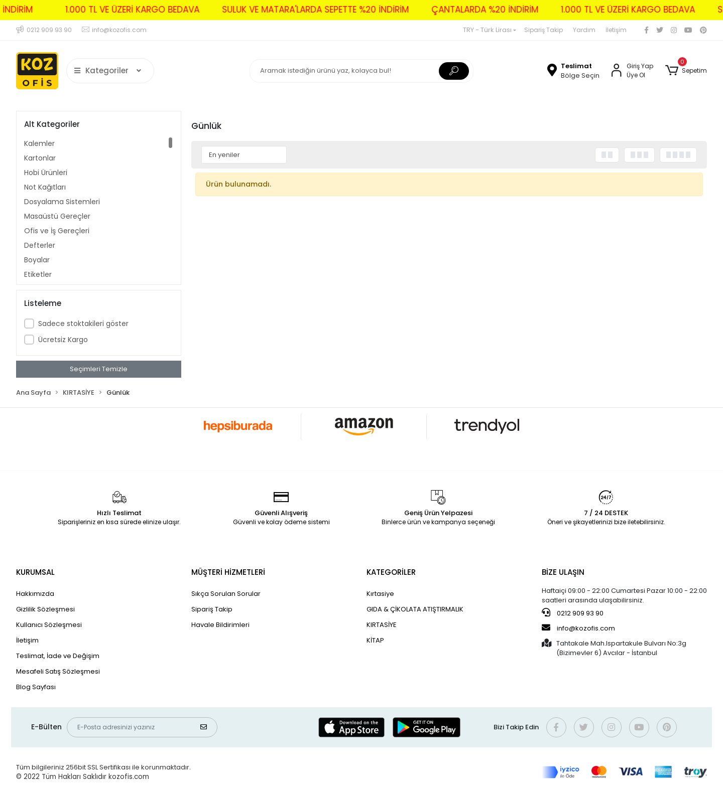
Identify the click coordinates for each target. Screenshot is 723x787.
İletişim (616, 30)
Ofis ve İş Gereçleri (56, 231)
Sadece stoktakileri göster (83, 324)
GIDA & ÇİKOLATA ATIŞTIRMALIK (415, 609)
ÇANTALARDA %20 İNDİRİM (469, 10)
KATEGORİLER (391, 572)
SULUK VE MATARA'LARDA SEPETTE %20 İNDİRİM (300, 10)
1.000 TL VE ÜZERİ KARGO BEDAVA (117, 10)
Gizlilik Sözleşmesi (45, 609)
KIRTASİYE (382, 624)
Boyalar (37, 260)
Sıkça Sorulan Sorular (226, 593)
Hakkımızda (35, 593)
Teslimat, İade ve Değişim (57, 656)
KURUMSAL (35, 572)
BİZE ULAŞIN (563, 572)
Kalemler (39, 143)
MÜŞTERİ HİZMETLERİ (228, 572)
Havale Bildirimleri (220, 624)
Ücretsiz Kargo (63, 340)
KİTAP (375, 640)
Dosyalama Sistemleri (62, 202)
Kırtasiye (380, 593)
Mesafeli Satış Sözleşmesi (58, 671)
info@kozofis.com (578, 628)
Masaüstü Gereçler (57, 216)
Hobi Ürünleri (45, 173)
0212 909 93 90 (573, 613)
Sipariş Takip (543, 30)
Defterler (39, 245)
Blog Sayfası (36, 687)
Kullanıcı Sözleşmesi (49, 624)
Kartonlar (40, 158)
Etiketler (38, 274)
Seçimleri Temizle (99, 369)
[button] (686, 70)
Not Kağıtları (45, 187)
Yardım (584, 30)
